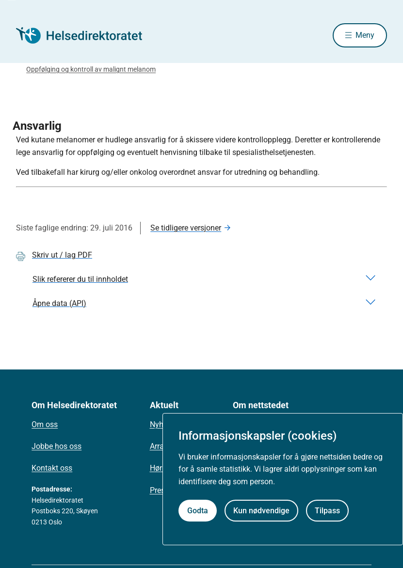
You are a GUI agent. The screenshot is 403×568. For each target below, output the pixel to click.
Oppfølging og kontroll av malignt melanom (91, 69)
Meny (364, 35)
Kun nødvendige (261, 510)
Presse (161, 490)
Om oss (45, 424)
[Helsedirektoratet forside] (86, 35)
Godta (197, 510)
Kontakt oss (52, 468)
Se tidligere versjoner (185, 227)
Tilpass (327, 510)
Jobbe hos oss (56, 446)
